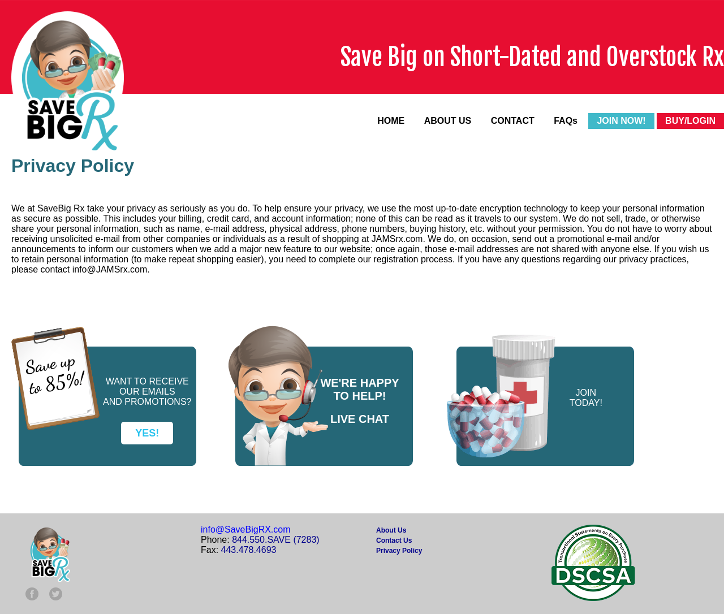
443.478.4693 (249, 550)
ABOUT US (448, 121)
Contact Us (394, 540)
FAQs (566, 121)
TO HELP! (360, 396)
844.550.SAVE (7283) (275, 539)
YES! (147, 433)
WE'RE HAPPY (359, 383)
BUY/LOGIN (690, 121)
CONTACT (513, 121)
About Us (391, 530)
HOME (390, 121)
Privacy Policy (399, 551)
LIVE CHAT (359, 419)
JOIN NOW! (621, 121)
